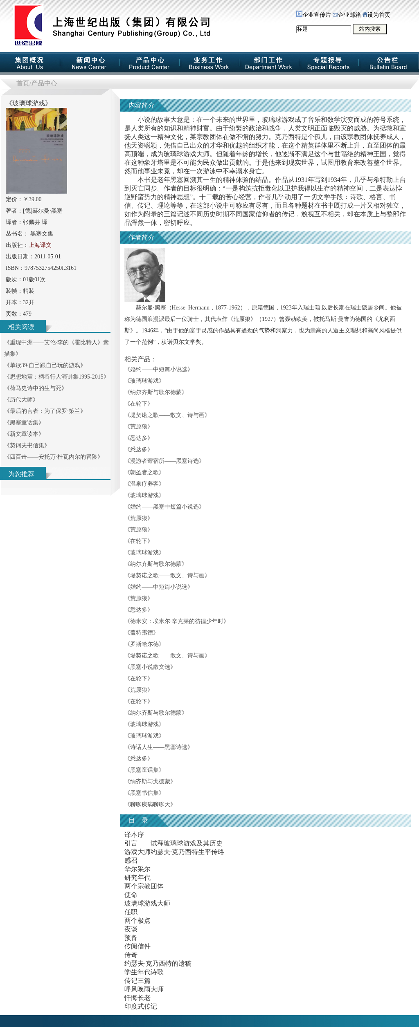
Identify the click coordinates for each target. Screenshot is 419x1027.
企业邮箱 (347, 15)
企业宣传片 (313, 15)
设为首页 (376, 15)
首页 (22, 83)
